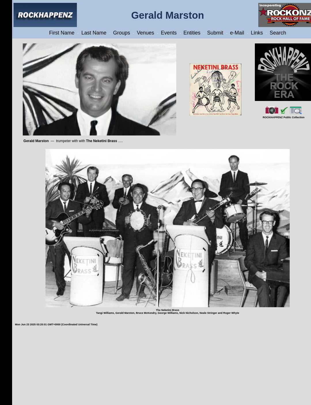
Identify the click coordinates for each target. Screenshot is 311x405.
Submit (215, 33)
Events (169, 33)
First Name (62, 33)
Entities (191, 33)
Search (278, 33)
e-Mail (237, 33)
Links (257, 33)
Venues (145, 33)
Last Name (93, 33)
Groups (121, 33)
